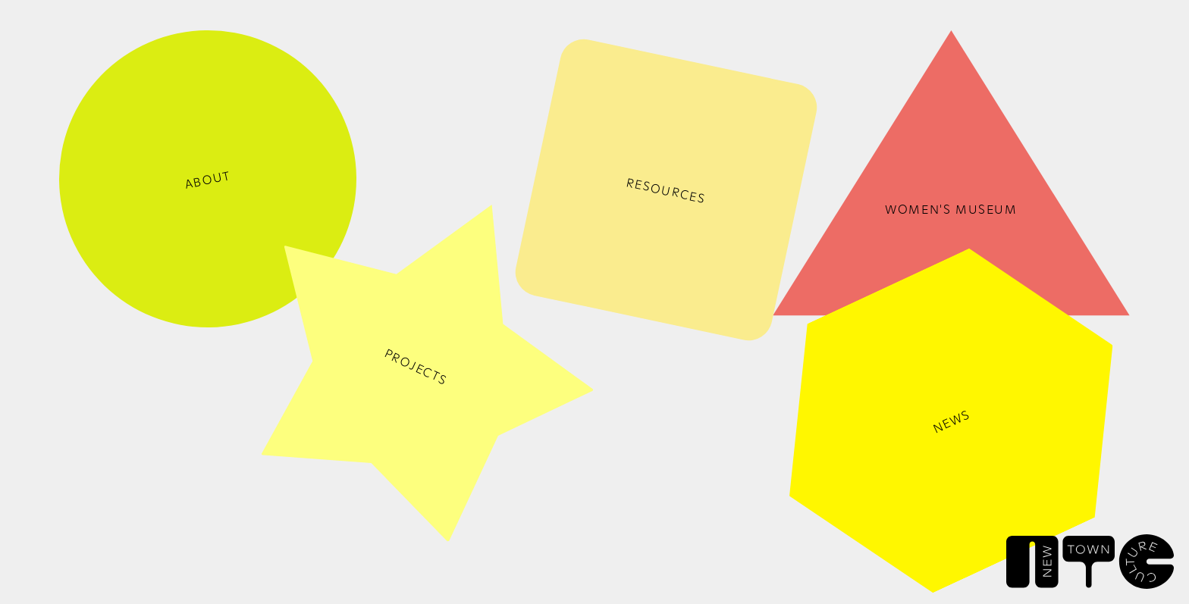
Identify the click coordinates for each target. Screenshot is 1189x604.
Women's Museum (951, 208)
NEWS (951, 421)
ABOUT (208, 179)
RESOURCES (666, 190)
